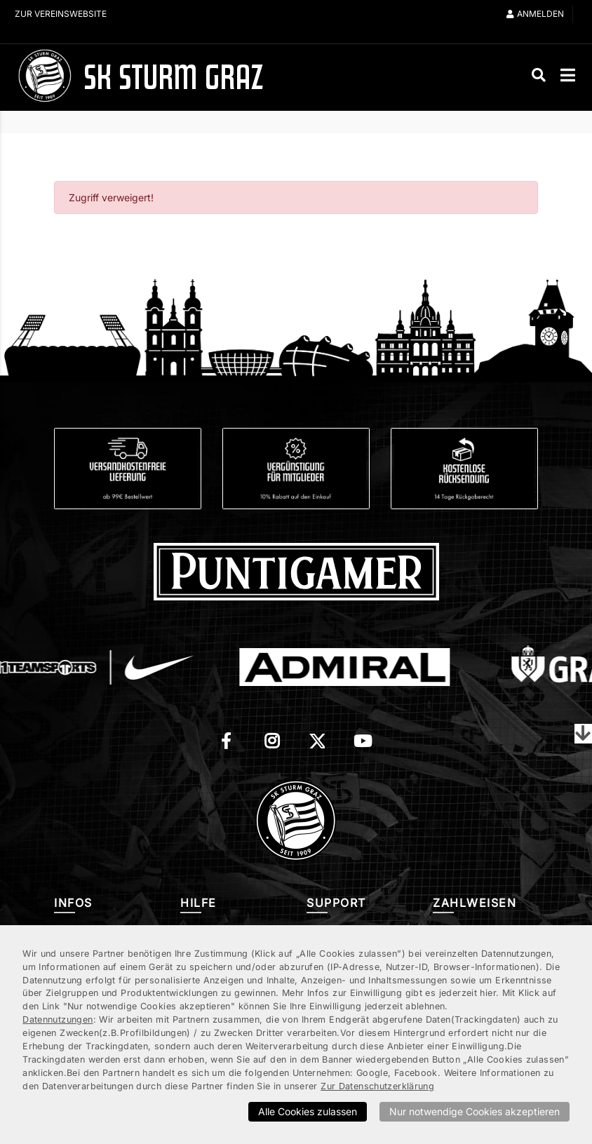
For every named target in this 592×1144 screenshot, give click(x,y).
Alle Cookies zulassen (307, 1111)
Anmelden (535, 13)
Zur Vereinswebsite (61, 13)
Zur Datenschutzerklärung (377, 1086)
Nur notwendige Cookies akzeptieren (474, 1111)
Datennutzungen (57, 1019)
